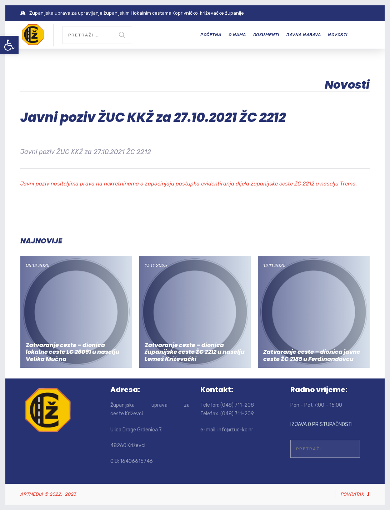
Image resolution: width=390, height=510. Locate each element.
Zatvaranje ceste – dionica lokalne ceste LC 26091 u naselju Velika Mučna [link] (72, 352)
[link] (9, 45)
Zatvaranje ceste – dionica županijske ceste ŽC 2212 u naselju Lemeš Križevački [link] (195, 352)
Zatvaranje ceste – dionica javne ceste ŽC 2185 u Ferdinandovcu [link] (311, 355)
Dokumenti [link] (266, 34)
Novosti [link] (338, 34)
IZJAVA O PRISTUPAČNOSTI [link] (321, 424)
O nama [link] (237, 34)
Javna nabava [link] (303, 34)
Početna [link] (210, 34)
